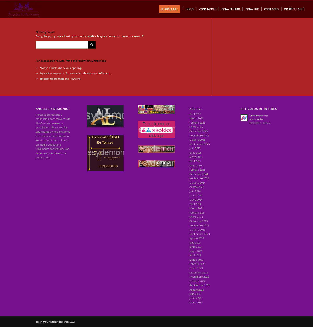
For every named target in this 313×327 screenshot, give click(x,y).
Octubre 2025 (197, 139)
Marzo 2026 (196, 118)
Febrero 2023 (197, 264)
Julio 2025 (195, 148)
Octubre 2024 (197, 182)
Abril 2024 (195, 204)
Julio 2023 (195, 242)
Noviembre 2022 (199, 276)
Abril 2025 (195, 161)
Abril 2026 (195, 114)
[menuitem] (171, 9)
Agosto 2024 (196, 187)
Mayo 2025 (195, 157)
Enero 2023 (196, 268)
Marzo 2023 (196, 259)
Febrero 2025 (197, 169)
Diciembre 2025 (198, 131)
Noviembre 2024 (199, 178)
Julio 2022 (195, 294)
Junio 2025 (195, 152)
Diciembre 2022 (198, 272)
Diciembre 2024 (198, 174)
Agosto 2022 (196, 289)
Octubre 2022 (197, 281)
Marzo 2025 (196, 165)
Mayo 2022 (195, 302)
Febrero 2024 (197, 212)
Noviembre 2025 (199, 135)
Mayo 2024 (195, 199)
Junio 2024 (195, 195)
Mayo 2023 (195, 251)
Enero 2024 (196, 217)
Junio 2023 (195, 246)
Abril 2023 (195, 255)
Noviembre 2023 (199, 225)
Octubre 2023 (197, 229)
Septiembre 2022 (199, 285)
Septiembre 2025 (199, 144)
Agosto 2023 (196, 238)
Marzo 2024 (196, 208)
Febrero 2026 (197, 122)
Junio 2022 (195, 298)
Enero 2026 (196, 127)
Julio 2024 (195, 191)
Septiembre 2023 (199, 234)
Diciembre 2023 (198, 221)
